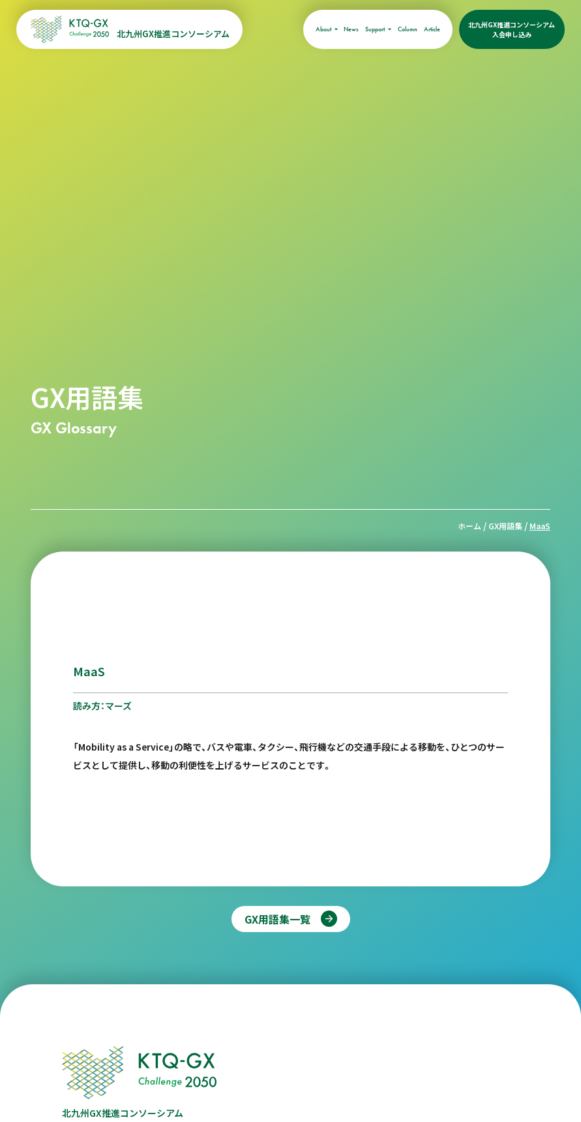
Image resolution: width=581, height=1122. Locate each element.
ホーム (469, 525)
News (351, 29)
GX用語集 (505, 525)
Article (432, 29)
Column (407, 29)
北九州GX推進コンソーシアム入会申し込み (511, 29)
